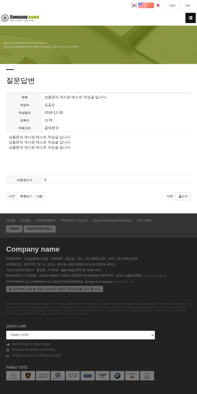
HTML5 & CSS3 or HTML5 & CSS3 (33, 356)
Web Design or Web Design (28, 344)
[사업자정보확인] (154, 275)
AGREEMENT (46, 220)
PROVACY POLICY (74, 220)
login (172, 5)
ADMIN (14, 229)
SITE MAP (144, 220)
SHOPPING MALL (39, 229)
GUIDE (26, 220)
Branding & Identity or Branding (30, 350)
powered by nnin (124, 281)
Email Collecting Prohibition (112, 220)
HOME (11, 220)
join (187, 5)
